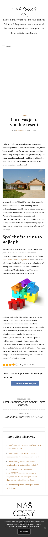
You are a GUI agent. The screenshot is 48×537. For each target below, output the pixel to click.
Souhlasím (24, 532)
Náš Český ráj (24, 13)
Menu (7, 46)
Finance (24, 115)
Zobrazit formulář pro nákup (25, 384)
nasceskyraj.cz (21, 130)
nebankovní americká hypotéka (16, 260)
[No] (45, 528)
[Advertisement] (24, 81)
